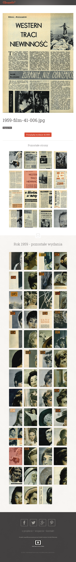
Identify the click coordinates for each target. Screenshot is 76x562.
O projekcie (27, 530)
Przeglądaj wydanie (38, 135)
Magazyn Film (7, 128)
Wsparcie (39, 530)
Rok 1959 (21, 244)
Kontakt (50, 530)
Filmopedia (10, 2)
